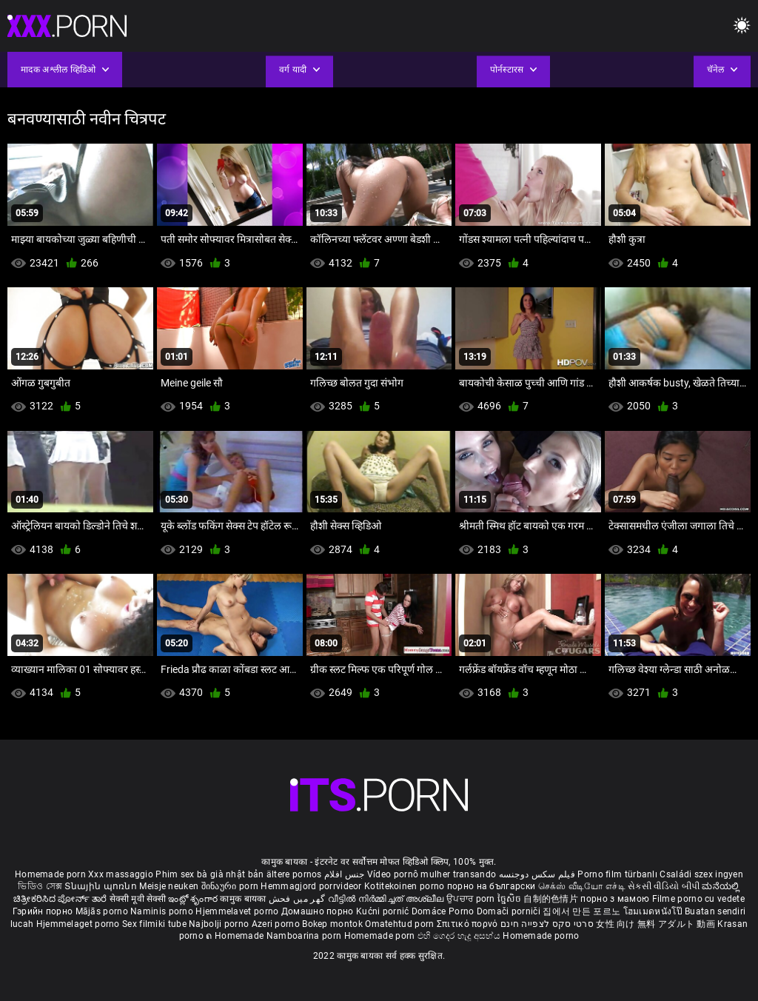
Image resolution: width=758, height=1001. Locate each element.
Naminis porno (162, 911)
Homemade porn (51, 874)
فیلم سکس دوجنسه (537, 874)
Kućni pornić (384, 911)
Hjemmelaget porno (79, 924)
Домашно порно (318, 911)
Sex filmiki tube (154, 924)
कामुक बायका (244, 899)
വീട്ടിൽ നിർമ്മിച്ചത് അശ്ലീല (387, 899)
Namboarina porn (305, 936)
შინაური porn (231, 886)
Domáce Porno (444, 911)
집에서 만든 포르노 (583, 911)
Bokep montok (332, 924)
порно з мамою (614, 899)
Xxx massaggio (120, 874)
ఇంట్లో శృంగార (194, 899)
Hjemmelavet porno (238, 911)
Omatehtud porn (401, 924)
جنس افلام (344, 874)
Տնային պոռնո (101, 886)
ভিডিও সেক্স (40, 886)
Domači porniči (510, 911)
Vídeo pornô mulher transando (431, 874)
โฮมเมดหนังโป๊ (654, 911)
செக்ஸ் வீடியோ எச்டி (581, 886)
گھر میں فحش (298, 899)
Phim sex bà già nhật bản (209, 874)
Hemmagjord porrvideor (312, 886)
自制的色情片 (551, 899)
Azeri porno (277, 924)
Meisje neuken (168, 886)
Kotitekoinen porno (405, 886)
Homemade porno (541, 936)
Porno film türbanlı (617, 874)
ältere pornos (294, 874)
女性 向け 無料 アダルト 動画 (655, 924)
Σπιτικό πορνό (468, 924)
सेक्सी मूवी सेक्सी (138, 899)
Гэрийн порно (44, 911)
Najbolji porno (219, 924)
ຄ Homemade (236, 936)
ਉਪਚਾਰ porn (471, 899)
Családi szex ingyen (701, 874)
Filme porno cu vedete (698, 899)
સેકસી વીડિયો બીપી (664, 886)
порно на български (491, 886)
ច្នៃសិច (510, 899)
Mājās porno (103, 911)
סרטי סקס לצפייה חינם (547, 924)
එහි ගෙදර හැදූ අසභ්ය (460, 936)
